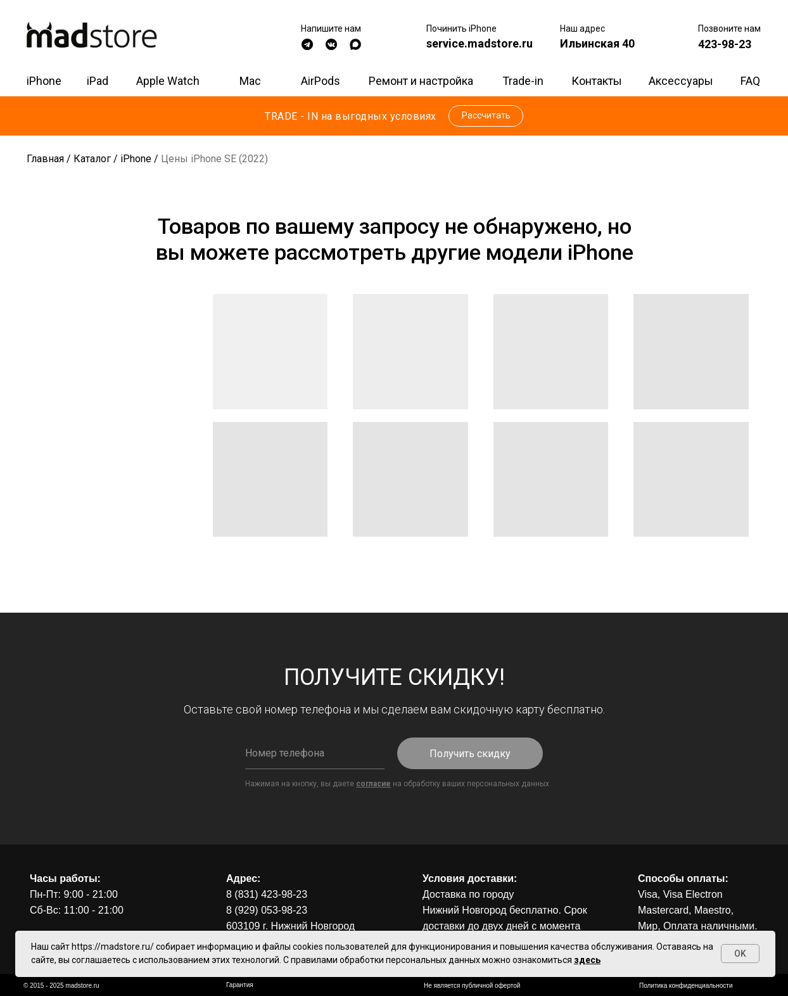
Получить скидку (470, 754)
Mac (250, 80)
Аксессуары (681, 80)
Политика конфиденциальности (686, 985)
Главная (45, 159)
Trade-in (522, 80)
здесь (587, 960)
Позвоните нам (729, 28)
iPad (97, 80)
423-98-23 (724, 44)
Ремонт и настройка (421, 80)
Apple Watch (168, 80)
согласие (373, 783)
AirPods (320, 80)
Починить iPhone (461, 28)
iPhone (44, 80)
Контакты (596, 80)
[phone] (314, 753)
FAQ (750, 80)
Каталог (92, 159)
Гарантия (239, 984)
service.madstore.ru (479, 43)
